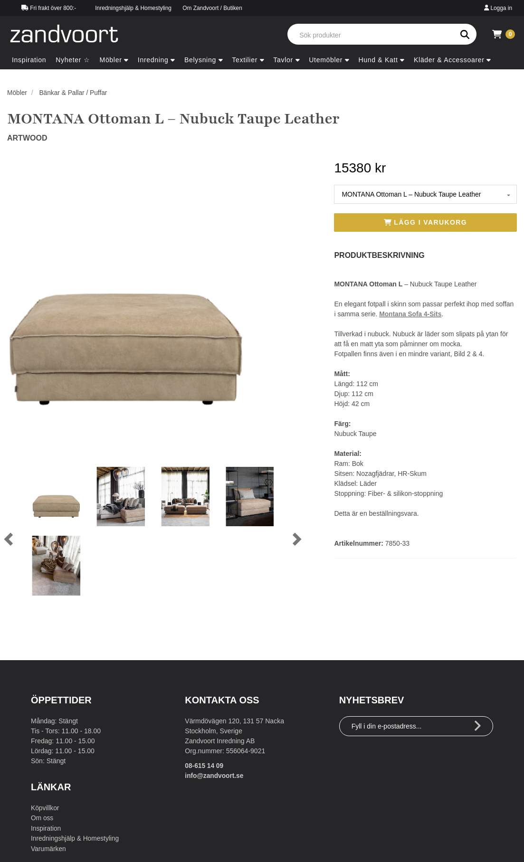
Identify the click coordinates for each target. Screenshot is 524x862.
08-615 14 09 (204, 765)
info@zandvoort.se (215, 775)
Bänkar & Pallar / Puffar (74, 92)
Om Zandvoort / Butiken (212, 8)
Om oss (42, 818)
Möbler (17, 92)
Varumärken (49, 848)
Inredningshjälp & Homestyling (133, 8)
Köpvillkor (45, 808)
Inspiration (46, 828)
